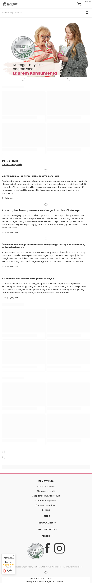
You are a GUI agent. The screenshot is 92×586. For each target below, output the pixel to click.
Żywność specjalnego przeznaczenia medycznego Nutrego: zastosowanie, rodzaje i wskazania (43, 246)
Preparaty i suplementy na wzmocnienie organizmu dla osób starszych (41, 210)
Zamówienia (46, 481)
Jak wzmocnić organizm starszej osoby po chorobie (30, 176)
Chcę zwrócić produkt (46, 500)
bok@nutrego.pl (62, 578)
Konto (46, 516)
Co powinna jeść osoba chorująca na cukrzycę (28, 278)
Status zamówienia (46, 486)
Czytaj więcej (8, 198)
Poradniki (10, 161)
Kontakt (46, 510)
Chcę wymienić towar (46, 505)
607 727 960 (22, 578)
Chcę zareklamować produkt (46, 496)
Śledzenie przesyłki (46, 491)
